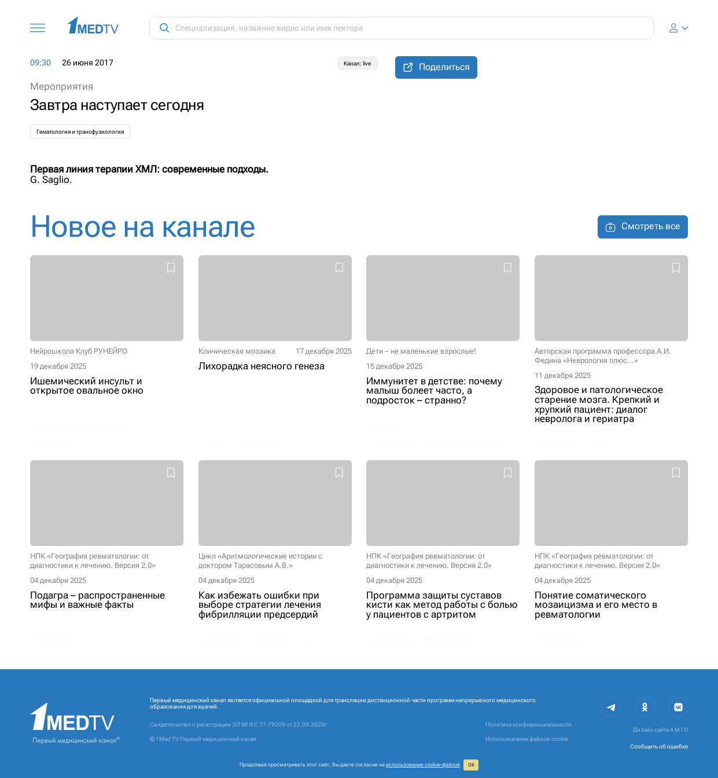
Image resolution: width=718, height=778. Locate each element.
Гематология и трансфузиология (80, 131)
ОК (471, 765)
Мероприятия (61, 86)
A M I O (679, 729)
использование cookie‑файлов (423, 765)
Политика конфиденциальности (528, 724)
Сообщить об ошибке (659, 746)
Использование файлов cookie (526, 739)
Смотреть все (642, 226)
